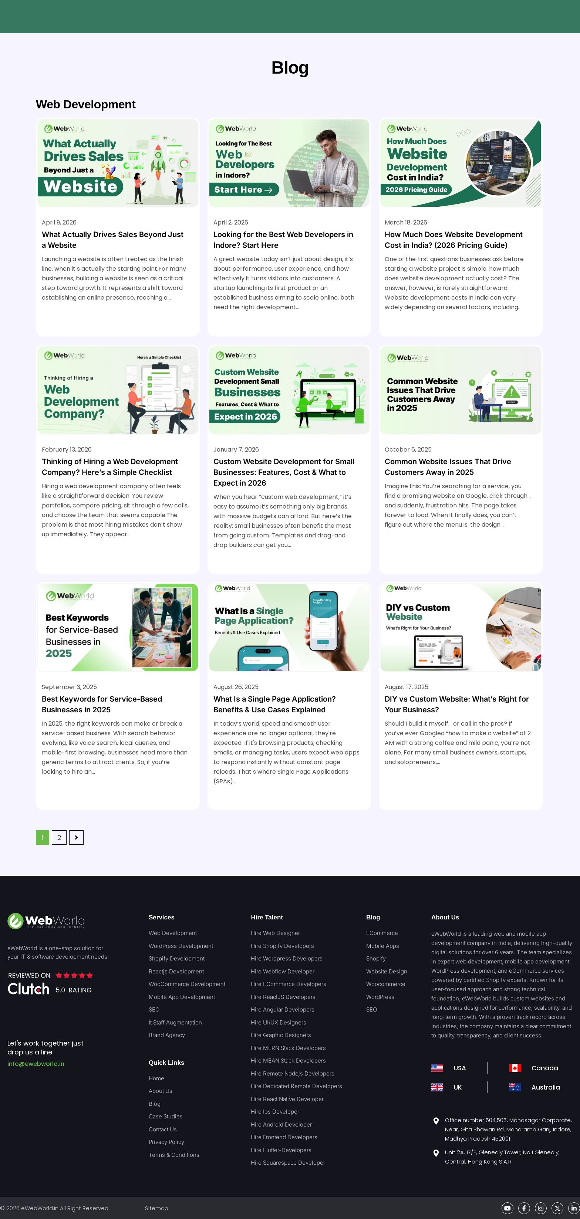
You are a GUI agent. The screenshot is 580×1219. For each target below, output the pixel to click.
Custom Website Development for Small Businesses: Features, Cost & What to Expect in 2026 (283, 472)
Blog (373, 917)
